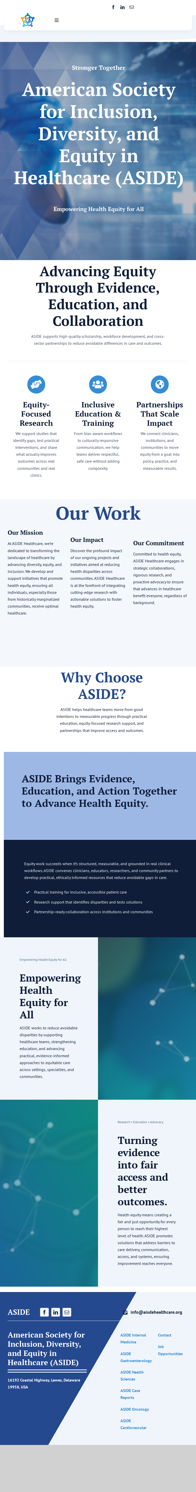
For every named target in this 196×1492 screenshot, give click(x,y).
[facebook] (113, 7)
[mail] (132, 7)
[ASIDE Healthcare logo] (27, 14)
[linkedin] (122, 7)
